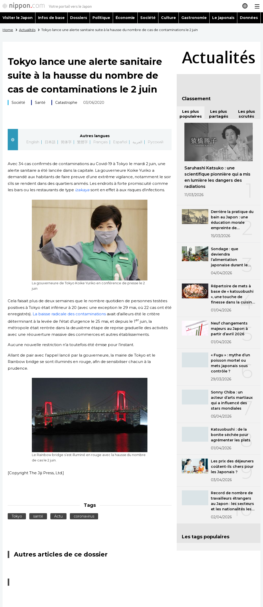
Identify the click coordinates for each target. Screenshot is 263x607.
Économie (125, 17)
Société (148, 17)
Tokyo (17, 516)
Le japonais (223, 17)
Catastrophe (66, 102)
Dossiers (78, 17)
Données (249, 17)
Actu (58, 516)
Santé (40, 102)
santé (38, 516)
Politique (101, 17)
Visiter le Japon (18, 17)
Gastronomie (194, 17)
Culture (168, 17)
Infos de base (51, 17)
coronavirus (84, 516)
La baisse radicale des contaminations (69, 313)
